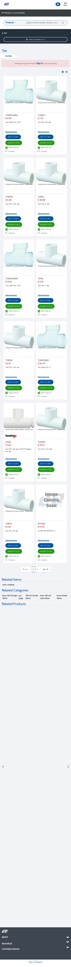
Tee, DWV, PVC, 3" (44, 367)
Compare (10, 151)
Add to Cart (13, 137)
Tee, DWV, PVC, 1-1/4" (13, 286)
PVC (4, 33)
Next (46, 569)
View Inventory (11, 132)
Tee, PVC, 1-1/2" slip (12, 367)
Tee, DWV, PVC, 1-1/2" (13, 122)
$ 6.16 (8, 363)
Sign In (31, 962)
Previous (3, 767)
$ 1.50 (8, 526)
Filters (8, 56)
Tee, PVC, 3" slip (43, 204)
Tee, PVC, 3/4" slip (44, 122)
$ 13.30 (41, 526)
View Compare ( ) (35, 39)
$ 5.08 (8, 200)
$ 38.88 (41, 200)
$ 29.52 (41, 445)
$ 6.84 (8, 118)
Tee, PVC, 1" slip (43, 286)
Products (10, 22)
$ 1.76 (40, 118)
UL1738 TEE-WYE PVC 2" (46, 531)
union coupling (8, 584)
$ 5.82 (8, 445)
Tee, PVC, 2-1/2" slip (45, 449)
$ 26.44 (41, 363)
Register (39, 962)
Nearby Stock (14, 143)
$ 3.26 (40, 281)
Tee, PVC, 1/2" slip (11, 531)
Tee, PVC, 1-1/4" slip (12, 204)
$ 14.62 (8, 281)
